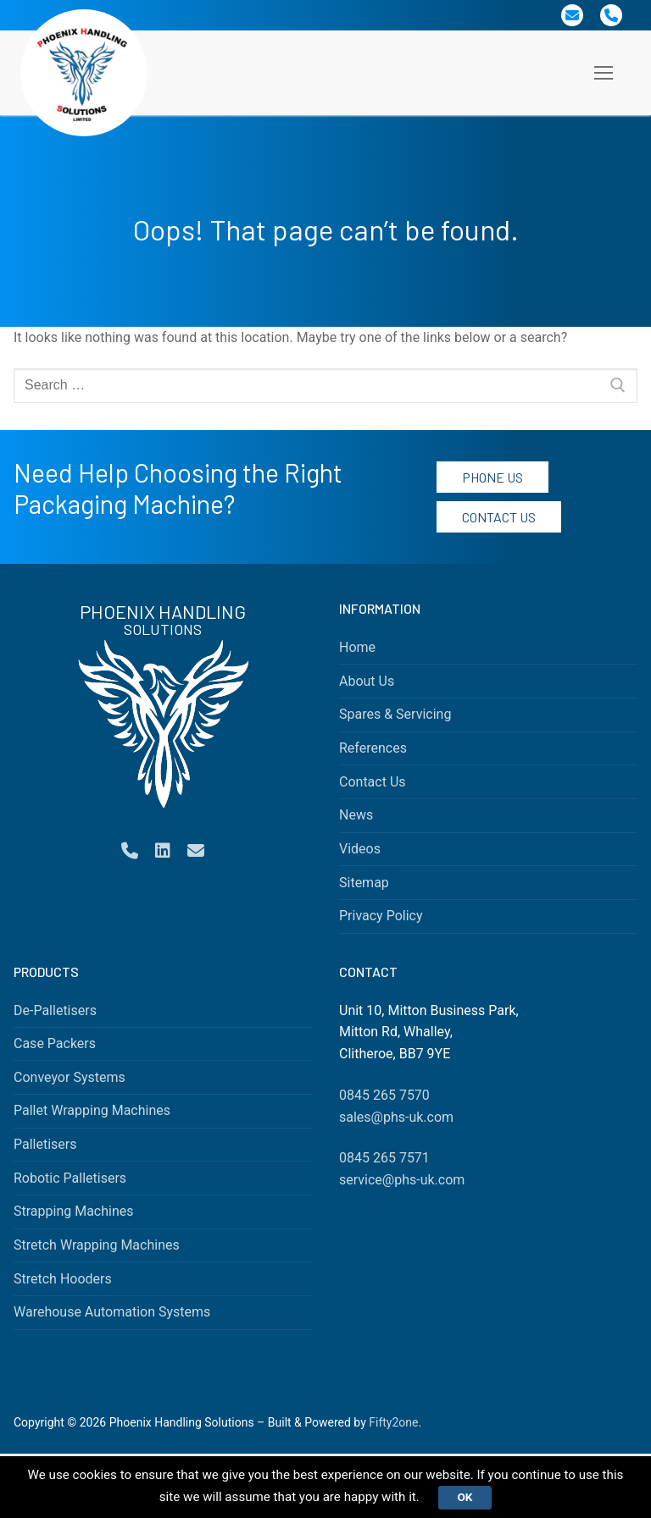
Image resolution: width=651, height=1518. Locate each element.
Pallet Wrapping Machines (92, 1110)
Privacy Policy (381, 916)
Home (357, 647)
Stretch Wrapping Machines (97, 1245)
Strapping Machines (74, 1211)
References (373, 748)
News (356, 815)
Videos (360, 849)
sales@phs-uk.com (396, 1117)
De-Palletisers (55, 1010)
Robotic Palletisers (70, 1178)
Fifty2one (393, 1422)
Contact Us (499, 517)
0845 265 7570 (384, 1095)
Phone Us (492, 477)
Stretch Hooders (63, 1279)
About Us (366, 681)
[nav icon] (603, 73)
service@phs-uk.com (402, 1180)
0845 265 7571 (384, 1158)
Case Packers (55, 1043)
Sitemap (364, 883)
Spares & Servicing (395, 714)
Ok (485, 1495)
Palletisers (45, 1144)
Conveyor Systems (69, 1077)
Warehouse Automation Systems (112, 1312)
